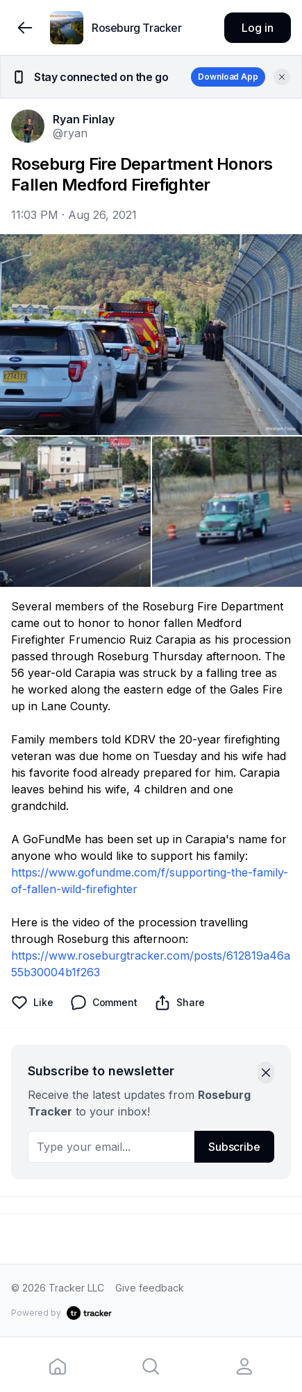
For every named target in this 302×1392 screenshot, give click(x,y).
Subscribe (234, 1147)
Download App (228, 76)
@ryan (70, 133)
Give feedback (149, 1288)
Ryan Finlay (84, 119)
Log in (257, 28)
